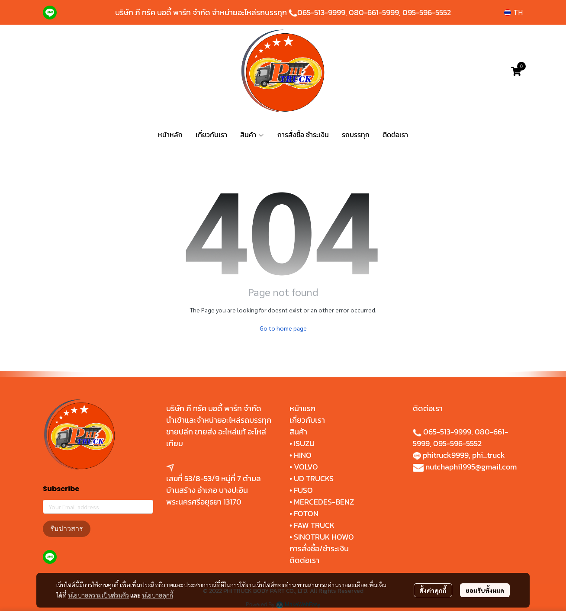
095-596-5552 (426, 12)
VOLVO (306, 467)
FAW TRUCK (314, 525)
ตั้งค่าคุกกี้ (433, 590)
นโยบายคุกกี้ (157, 595)
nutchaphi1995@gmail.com (471, 467)
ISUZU (304, 443)
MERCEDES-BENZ (324, 502)
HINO (303, 455)
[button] (513, 12)
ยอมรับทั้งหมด (485, 590)
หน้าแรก (302, 408)
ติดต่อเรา (304, 560)
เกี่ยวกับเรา (307, 420)
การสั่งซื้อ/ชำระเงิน (319, 548)
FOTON (305, 513)
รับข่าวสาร (66, 529)
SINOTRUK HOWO (324, 537)
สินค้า (298, 431)
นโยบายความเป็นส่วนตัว (98, 595)
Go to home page (283, 328)
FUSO (303, 490)
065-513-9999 (321, 12)
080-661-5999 (374, 12)
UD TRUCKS (314, 478)
